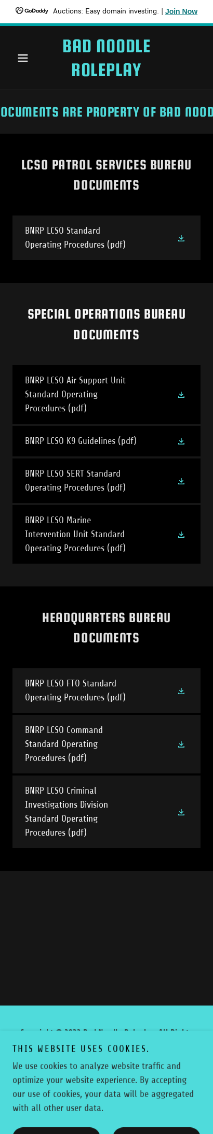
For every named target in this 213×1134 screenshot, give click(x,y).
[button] (26, 58)
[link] (106, 57)
